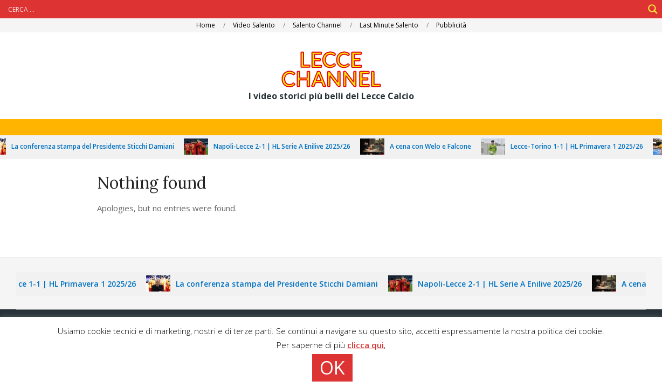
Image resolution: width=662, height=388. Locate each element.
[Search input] (324, 9)
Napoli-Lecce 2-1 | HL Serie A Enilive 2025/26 (287, 146)
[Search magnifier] (653, 9)
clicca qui (365, 345)
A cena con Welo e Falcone (436, 146)
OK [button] (332, 367)
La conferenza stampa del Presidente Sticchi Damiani (98, 146)
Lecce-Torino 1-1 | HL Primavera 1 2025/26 (582, 146)
